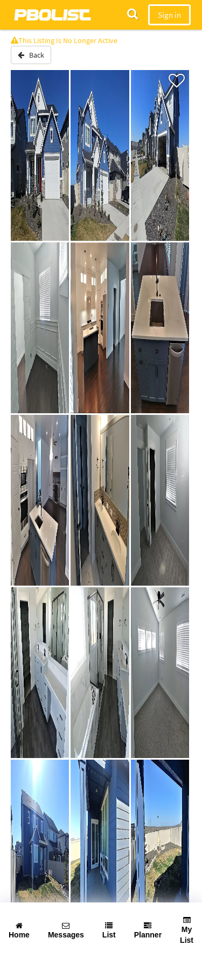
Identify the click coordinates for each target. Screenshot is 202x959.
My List (186, 930)
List (109, 930)
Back (31, 55)
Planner (148, 930)
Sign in (169, 15)
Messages (66, 930)
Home (19, 930)
